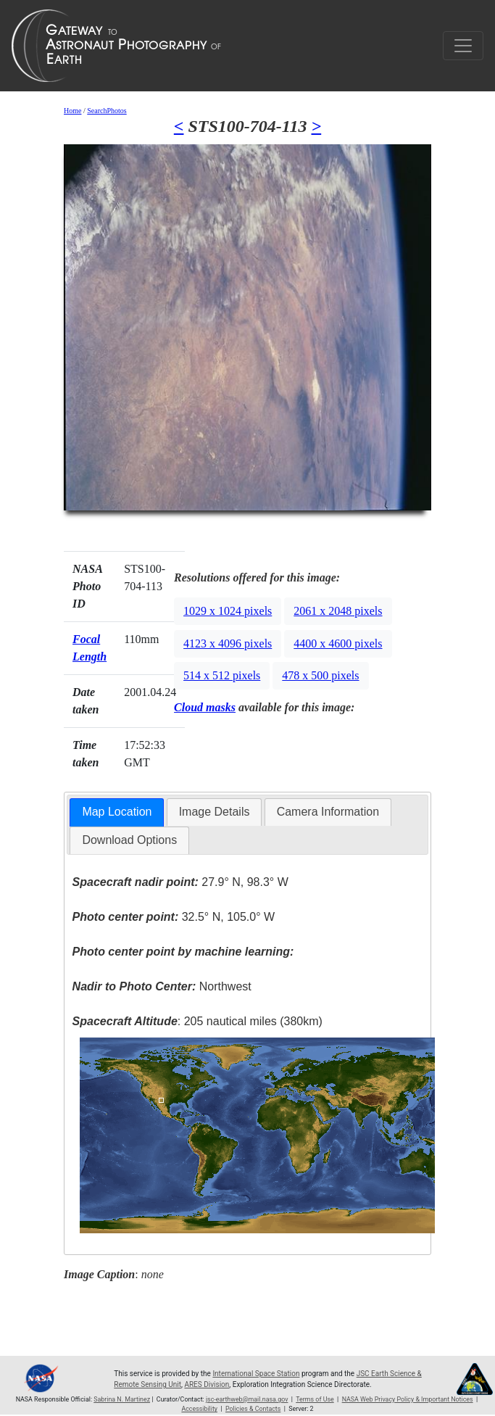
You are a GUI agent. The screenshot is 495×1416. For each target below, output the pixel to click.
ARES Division (206, 1384)
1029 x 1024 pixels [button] (227, 611)
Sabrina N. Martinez (121, 1399)
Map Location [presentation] (116, 812)
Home (72, 111)
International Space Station (255, 1374)
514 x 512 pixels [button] (221, 675)
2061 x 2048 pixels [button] (338, 611)
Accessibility (199, 1408)
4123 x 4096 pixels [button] (227, 643)
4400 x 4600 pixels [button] (338, 643)
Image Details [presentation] (214, 812)
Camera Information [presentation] (328, 812)
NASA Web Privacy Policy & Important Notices (407, 1399)
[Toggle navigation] (463, 45)
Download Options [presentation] (129, 840)
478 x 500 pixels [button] (320, 675)
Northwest (161, 986)
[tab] (117, 812)
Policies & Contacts (252, 1408)
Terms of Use (314, 1399)
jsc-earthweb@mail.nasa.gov (247, 1399)
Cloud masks (205, 707)
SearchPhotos (106, 111)
